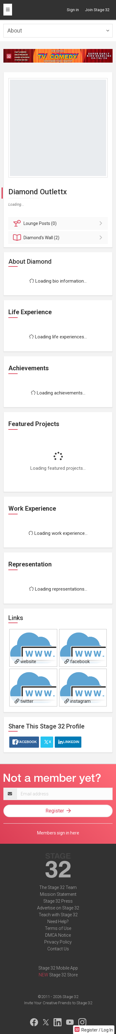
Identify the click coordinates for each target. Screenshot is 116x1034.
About (14, 30)
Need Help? (58, 921)
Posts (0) (59, 223)
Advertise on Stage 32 (58, 907)
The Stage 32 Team (58, 887)
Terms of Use (58, 928)
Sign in (73, 9)
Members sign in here (58, 832)
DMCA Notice (58, 935)
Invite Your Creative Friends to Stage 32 (58, 1003)
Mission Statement (58, 894)
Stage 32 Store (63, 974)
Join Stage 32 (97, 9)
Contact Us (58, 948)
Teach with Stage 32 (58, 914)
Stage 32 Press (58, 901)
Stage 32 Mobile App (58, 968)
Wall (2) (59, 237)
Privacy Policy (58, 941)
